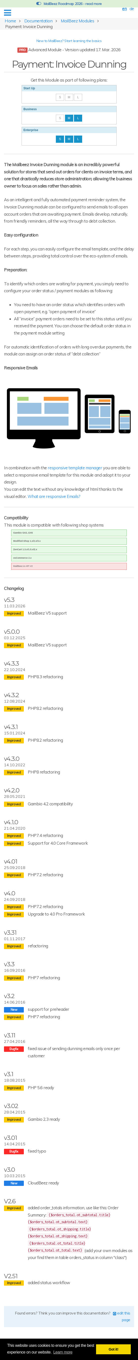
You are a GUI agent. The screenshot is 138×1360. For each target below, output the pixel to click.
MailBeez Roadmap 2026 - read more (69, 3)
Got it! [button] (113, 1349)
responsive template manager (75, 467)
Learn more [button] (62, 1352)
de (132, 8)
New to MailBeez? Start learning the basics (69, 41)
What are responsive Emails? (54, 496)
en (124, 8)
